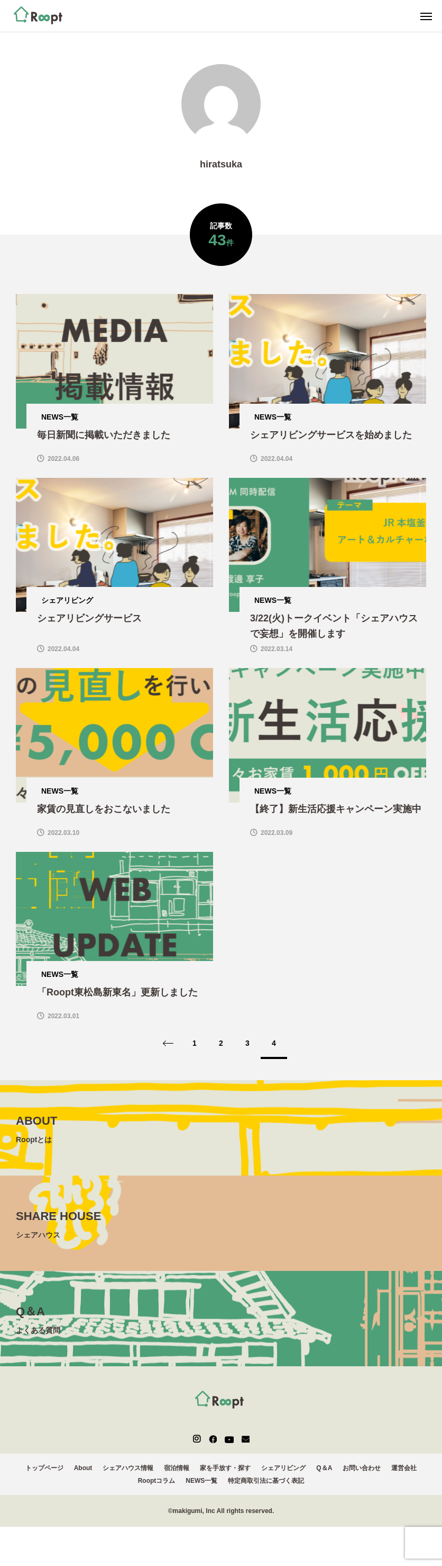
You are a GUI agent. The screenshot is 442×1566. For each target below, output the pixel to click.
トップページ (44, 1475)
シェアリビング (283, 1475)
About (83, 1475)
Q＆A (324, 1475)
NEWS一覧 (201, 1488)
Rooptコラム (157, 1488)
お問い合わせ (362, 1475)
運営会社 (404, 1475)
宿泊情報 (176, 1475)
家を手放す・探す (225, 1475)
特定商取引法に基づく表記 (266, 1488)
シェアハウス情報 (128, 1475)
